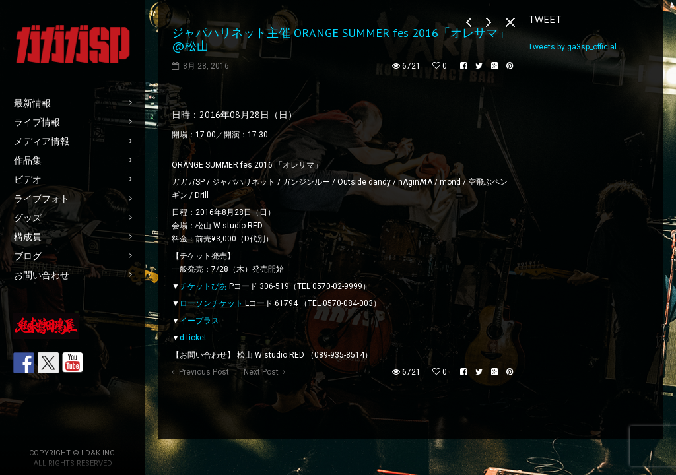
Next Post (261, 372)
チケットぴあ (203, 286)
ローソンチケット (211, 303)
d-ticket (193, 337)
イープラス (199, 320)
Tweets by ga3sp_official (572, 46)
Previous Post (204, 372)
